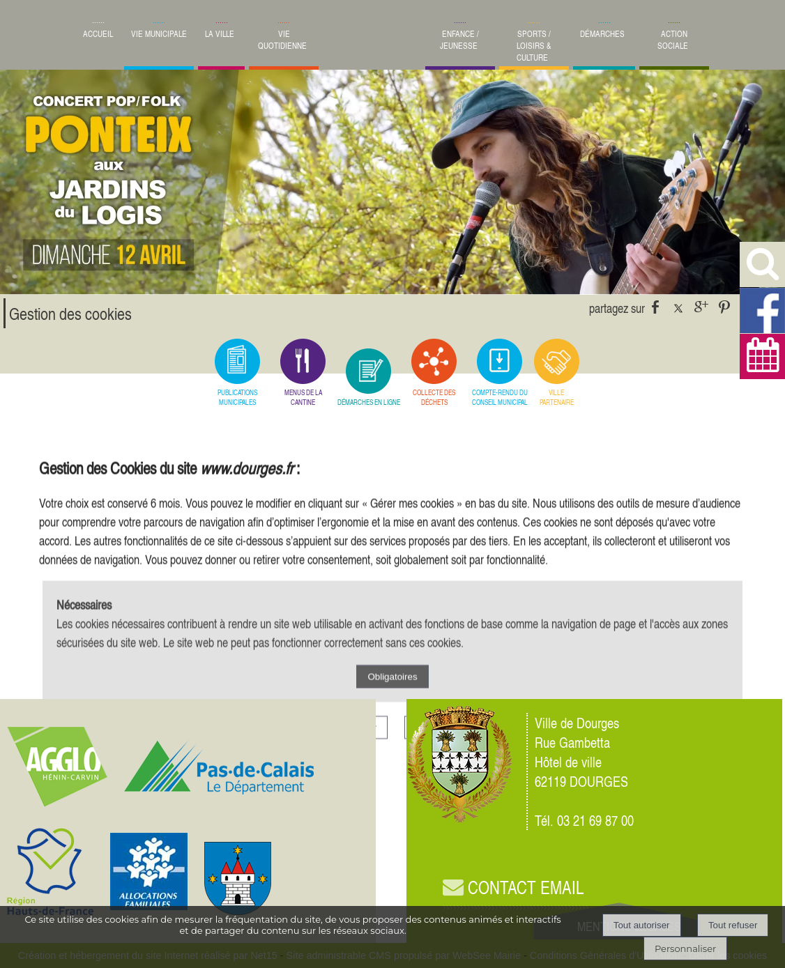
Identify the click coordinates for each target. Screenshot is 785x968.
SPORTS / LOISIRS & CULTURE (534, 45)
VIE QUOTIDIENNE (282, 40)
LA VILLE (219, 34)
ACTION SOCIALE (672, 40)
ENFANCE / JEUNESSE (459, 40)
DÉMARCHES (602, 34)
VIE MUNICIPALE (159, 34)
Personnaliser (685, 948)
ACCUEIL (98, 34)
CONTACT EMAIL (513, 887)
